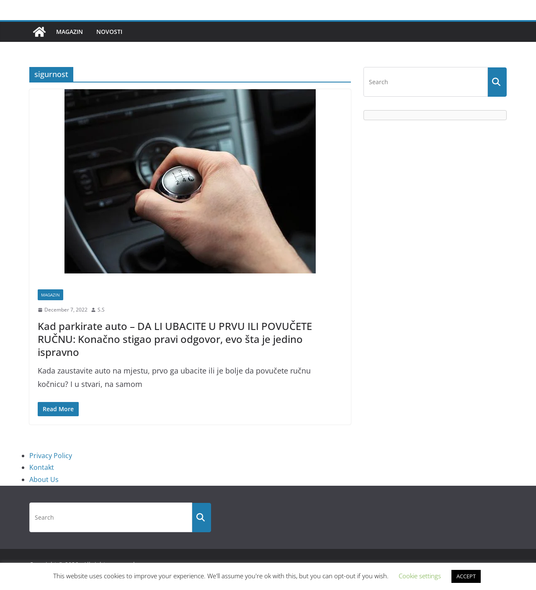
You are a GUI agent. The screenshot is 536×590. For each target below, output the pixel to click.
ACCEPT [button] (466, 576)
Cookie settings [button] (420, 576)
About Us (44, 479)
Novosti (109, 32)
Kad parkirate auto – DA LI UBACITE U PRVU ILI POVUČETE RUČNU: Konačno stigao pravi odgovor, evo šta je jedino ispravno (175, 339)
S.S (101, 309)
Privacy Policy (50, 455)
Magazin (69, 32)
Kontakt (41, 467)
